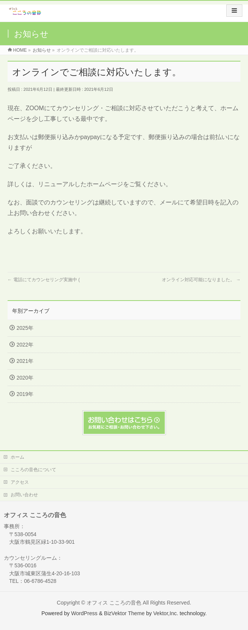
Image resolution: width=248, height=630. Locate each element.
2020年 (25, 378)
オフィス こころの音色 (114, 603)
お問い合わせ (24, 494)
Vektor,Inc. (165, 613)
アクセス (20, 482)
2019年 (25, 394)
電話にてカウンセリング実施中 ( (44, 279)
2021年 (25, 361)
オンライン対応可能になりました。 (201, 279)
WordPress (84, 613)
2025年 (25, 328)
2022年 (25, 345)
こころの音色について (33, 469)
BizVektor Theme (124, 613)
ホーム (17, 457)
